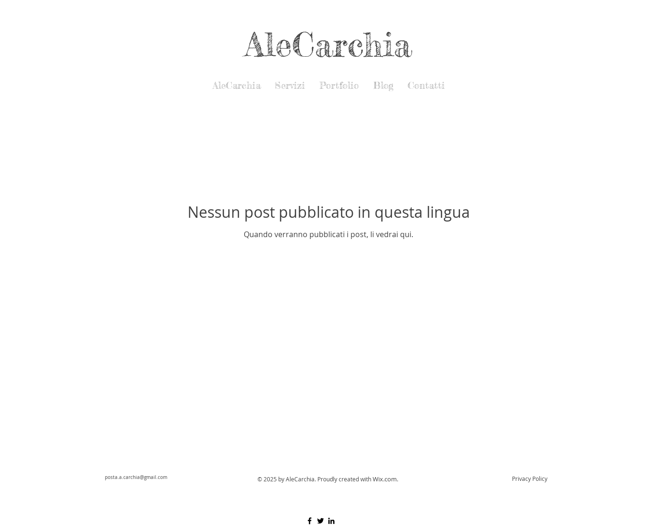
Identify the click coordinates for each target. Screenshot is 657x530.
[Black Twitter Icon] (320, 520)
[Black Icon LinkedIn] (331, 520)
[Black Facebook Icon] (309, 520)
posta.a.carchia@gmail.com (136, 477)
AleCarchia (328, 44)
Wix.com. (385, 479)
